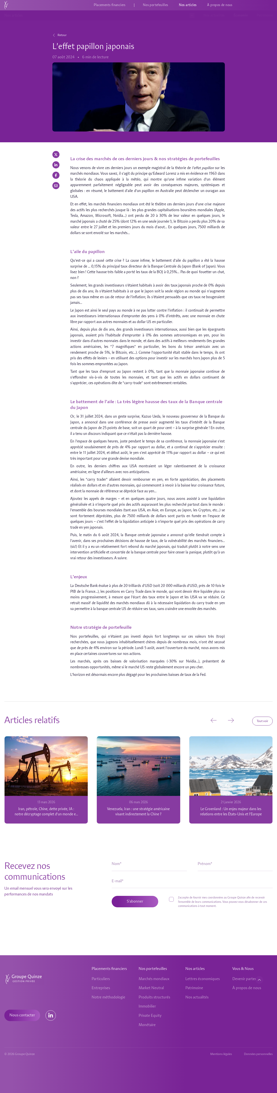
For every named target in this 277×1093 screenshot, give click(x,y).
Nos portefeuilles (155, 5)
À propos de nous (219, 5)
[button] (56, 154)
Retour (62, 35)
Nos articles (188, 5)
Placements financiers (109, 5)
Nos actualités (214, 15)
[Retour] (53, 35)
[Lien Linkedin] (50, 1015)
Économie (241, 15)
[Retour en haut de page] (259, 980)
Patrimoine (265, 15)
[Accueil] (6, 5)
